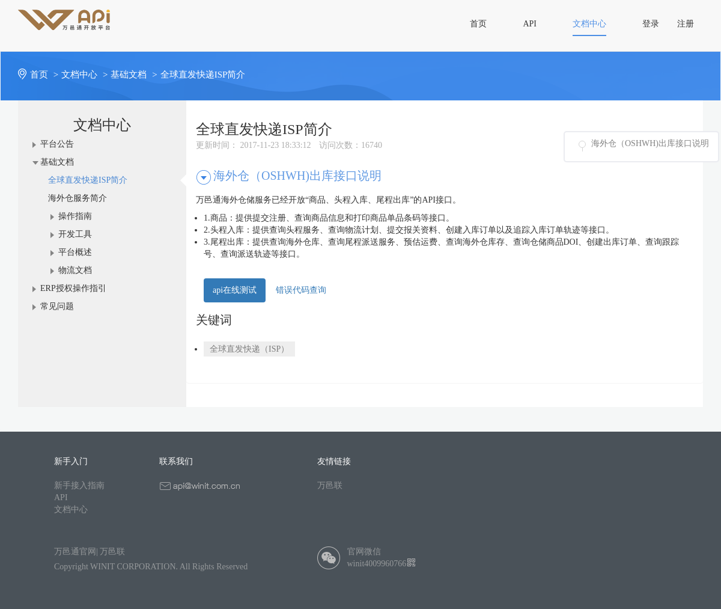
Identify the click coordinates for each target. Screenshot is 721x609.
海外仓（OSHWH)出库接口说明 (650, 143)
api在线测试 (235, 290)
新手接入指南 (79, 485)
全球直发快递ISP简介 (203, 74)
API (61, 497)
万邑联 (329, 485)
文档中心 (86, 74)
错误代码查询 (301, 290)
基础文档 (135, 74)
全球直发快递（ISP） (249, 348)
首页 (45, 74)
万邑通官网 (75, 551)
